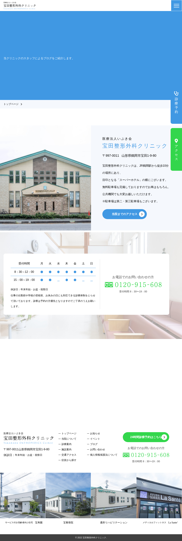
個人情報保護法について (103, 455)
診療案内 (66, 444)
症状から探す (68, 460)
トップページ (11, 104)
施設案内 (66, 449)
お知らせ (95, 433)
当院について (68, 438)
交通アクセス (68, 455)
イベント (95, 438)
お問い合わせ (97, 449)
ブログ (94, 444)
